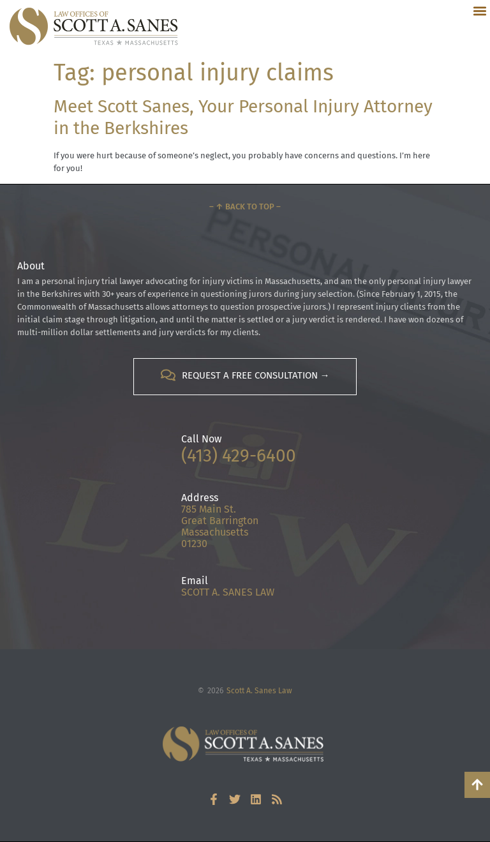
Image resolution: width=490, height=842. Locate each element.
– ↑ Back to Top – (245, 206)
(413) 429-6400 (238, 455)
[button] (479, 10)
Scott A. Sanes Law (259, 690)
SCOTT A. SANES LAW (227, 592)
